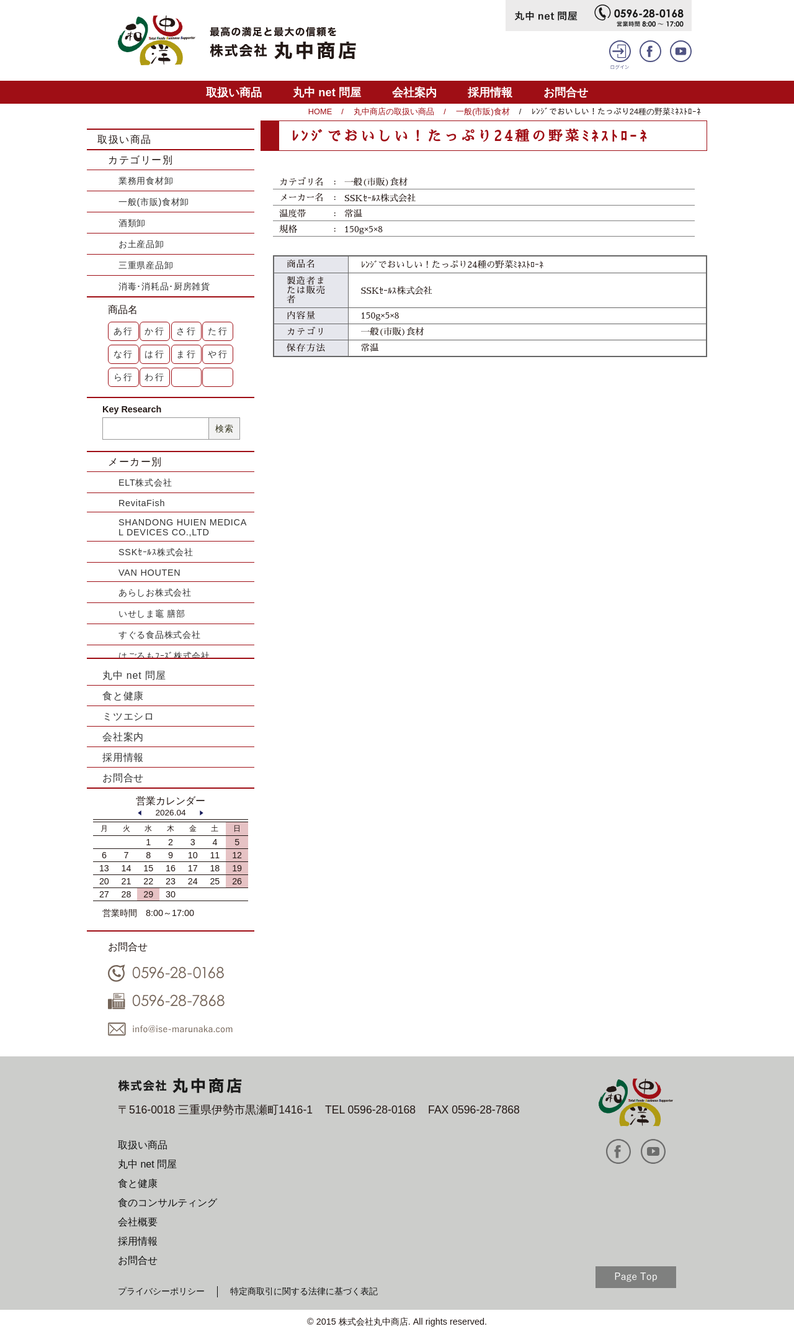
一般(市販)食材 (483, 111)
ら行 (124, 377)
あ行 (124, 331)
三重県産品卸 (145, 265)
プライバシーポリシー (161, 1291)
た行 (218, 331)
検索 (224, 428)
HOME (320, 111)
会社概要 (138, 1222)
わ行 (155, 377)
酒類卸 (132, 223)
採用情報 (490, 92)
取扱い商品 (234, 92)
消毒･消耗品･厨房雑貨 (164, 286)
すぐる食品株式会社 (159, 635)
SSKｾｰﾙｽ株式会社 (156, 552)
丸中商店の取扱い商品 (394, 111)
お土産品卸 (141, 244)
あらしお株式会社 (155, 592)
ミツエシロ (128, 716)
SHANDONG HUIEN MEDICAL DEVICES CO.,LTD (182, 527)
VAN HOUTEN (149, 573)
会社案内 (414, 92)
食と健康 (123, 696)
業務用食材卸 (145, 181)
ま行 (186, 354)
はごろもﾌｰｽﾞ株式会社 (164, 656)
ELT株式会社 (145, 483)
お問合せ (565, 92)
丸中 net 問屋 (327, 92)
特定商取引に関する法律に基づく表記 (304, 1291)
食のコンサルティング (167, 1202)
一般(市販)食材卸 (153, 202)
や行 (218, 354)
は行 (155, 354)
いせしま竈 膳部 (151, 614)
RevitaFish (141, 503)
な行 (124, 354)
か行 (155, 331)
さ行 (186, 331)
